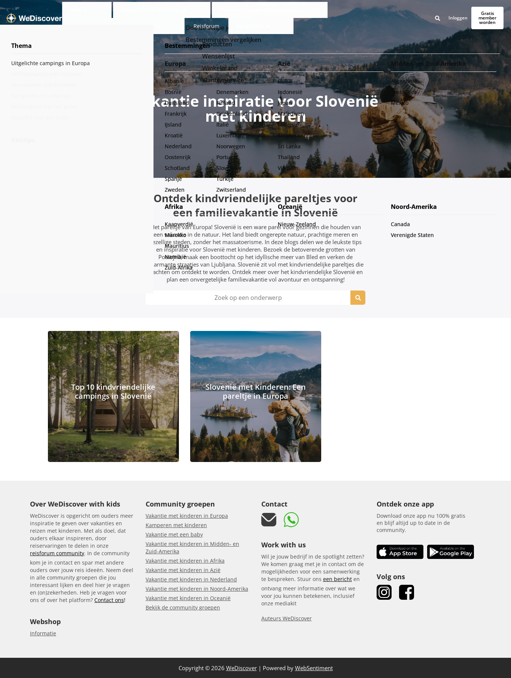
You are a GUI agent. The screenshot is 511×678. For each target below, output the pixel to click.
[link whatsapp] (291, 519)
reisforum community (57, 553)
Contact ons (109, 599)
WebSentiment (314, 668)
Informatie (43, 633)
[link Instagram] (384, 592)
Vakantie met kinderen (157, 12)
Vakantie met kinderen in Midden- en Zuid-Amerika (192, 547)
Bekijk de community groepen (183, 607)
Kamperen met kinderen (176, 525)
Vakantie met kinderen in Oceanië (188, 598)
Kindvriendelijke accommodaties (303, 12)
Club (116, 12)
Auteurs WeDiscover (286, 618)
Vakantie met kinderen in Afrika (185, 560)
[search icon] (357, 298)
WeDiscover (241, 668)
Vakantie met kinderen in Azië (183, 570)
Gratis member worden (475, 12)
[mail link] (268, 520)
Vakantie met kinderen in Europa (187, 515)
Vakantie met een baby (174, 534)
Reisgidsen (388, 12)
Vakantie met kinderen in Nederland (191, 579)
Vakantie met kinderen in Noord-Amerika (197, 588)
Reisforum (360, 12)
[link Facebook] (406, 592)
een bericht (337, 579)
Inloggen (432, 12)
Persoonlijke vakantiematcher (225, 12)
